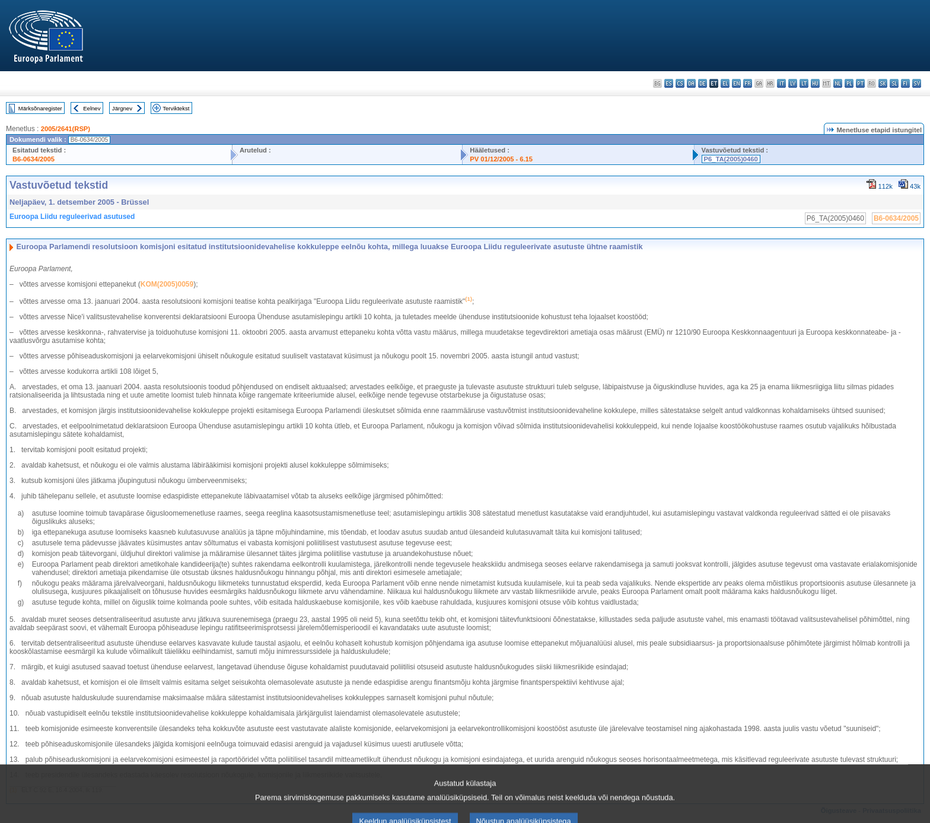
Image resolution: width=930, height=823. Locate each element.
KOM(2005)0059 (167, 284)
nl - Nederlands (837, 83)
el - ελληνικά (725, 83)
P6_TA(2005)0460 (731, 159)
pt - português (860, 83)
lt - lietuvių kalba (804, 83)
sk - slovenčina (882, 83)
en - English (736, 83)
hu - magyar (815, 83)
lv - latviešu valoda (792, 83)
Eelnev (91, 108)
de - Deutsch (702, 83)
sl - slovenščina (894, 83)
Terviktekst (176, 108)
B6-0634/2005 (33, 159)
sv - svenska (916, 83)
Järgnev (122, 108)
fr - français (747, 83)
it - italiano (781, 83)
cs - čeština (680, 83)
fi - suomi (905, 83)
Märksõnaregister (40, 108)
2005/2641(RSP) (65, 128)
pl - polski (849, 83)
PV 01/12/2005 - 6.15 (501, 159)
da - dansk (691, 83)
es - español (668, 83)
